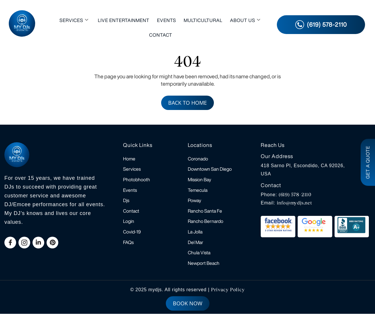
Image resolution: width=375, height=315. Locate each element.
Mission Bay (199, 179)
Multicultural (203, 20)
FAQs (128, 243)
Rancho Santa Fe (205, 211)
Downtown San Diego (210, 169)
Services (73, 20)
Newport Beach (203, 264)
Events (166, 20)
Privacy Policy (228, 291)
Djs (126, 201)
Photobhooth (136, 179)
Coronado (198, 158)
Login (128, 222)
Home (129, 158)
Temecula (197, 190)
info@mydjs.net (294, 203)
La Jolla (195, 232)
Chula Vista (199, 253)
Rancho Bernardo (205, 222)
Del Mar (195, 243)
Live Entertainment (123, 20)
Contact (160, 35)
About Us (245, 20)
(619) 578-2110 (295, 194)
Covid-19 (132, 232)
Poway (194, 201)
